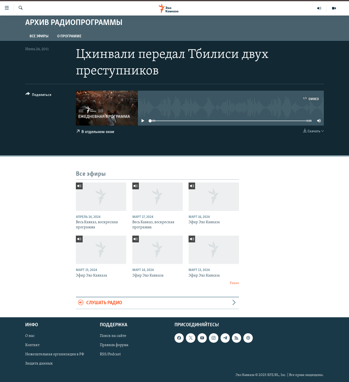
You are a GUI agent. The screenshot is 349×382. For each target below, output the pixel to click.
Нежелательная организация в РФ (54, 354)
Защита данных (39, 364)
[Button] (38, 96)
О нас (30, 336)
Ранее (234, 283)
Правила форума (114, 345)
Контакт (32, 345)
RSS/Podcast (110, 354)
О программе (69, 36)
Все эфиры (39, 36)
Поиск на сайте (113, 336)
